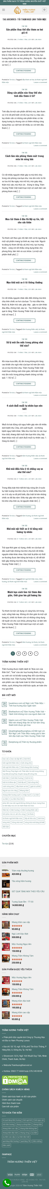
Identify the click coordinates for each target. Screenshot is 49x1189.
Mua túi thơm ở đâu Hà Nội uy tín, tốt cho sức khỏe (24, 220)
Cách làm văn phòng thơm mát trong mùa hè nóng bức (24, 157)
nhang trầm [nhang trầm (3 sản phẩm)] (37, 1124)
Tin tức (24, 26)
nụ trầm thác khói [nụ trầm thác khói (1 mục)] (17, 799)
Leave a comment (40, 82)
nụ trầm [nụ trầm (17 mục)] (36, 795)
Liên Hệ (25, 1182)
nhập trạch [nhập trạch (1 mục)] (27, 795)
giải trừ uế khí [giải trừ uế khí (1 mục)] (35, 786)
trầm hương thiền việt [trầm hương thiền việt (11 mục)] (30, 810)
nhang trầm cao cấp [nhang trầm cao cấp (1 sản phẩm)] (10, 1128)
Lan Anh (37, 39)
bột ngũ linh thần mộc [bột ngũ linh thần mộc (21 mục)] (11, 767)
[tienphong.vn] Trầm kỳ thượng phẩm (25, 742)
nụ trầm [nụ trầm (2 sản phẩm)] (34, 1133)
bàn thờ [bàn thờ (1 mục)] (27, 759)
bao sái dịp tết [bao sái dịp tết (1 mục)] (16, 759)
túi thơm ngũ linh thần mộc (32, 143)
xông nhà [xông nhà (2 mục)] (6, 822)
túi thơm (35, 642)
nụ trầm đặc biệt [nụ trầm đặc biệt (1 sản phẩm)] (23, 1137)
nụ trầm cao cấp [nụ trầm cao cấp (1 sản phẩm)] (9, 1137)
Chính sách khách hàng (14, 1180)
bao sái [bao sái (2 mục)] (5, 759)
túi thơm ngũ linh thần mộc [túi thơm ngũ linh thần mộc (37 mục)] (12, 818)
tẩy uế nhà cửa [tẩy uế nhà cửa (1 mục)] (30, 818)
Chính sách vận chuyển (12, 1100)
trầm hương (26, 516)
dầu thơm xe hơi (28, 80)
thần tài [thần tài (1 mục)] (5, 810)
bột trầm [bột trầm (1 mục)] (6, 778)
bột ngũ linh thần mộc (30, 579)
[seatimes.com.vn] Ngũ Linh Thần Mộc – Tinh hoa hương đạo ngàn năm (27, 704)
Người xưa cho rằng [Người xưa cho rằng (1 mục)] (10, 791)
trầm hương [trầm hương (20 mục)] (15, 810)
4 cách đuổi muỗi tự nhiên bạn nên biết (24, 407)
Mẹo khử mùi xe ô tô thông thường (24, 282)
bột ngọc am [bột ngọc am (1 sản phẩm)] (39, 1120)
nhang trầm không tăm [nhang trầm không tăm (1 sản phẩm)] (28, 1128)
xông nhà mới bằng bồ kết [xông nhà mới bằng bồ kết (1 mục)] (34, 822)
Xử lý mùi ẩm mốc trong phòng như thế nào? (24, 343)
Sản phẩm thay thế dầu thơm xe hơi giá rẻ (24, 31)
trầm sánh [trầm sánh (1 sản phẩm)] (6, 1145)
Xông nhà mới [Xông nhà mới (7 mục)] (17, 822)
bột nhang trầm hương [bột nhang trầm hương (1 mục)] (29, 767)
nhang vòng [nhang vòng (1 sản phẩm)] (24, 1133)
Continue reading (24, 71)
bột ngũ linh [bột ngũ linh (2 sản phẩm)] (27, 1120)
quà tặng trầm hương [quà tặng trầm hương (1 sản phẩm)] (10, 1141)
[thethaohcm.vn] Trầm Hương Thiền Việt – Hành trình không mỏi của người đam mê (27, 712)
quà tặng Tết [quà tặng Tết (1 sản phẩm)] (25, 1141)
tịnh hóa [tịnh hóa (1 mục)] (41, 818)
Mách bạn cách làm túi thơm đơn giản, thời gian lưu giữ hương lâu (24, 593)
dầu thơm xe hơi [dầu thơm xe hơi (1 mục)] (22, 786)
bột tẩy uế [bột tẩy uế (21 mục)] (22, 782)
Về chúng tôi (32, 1180)
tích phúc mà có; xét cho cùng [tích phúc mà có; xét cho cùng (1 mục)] (14, 814)
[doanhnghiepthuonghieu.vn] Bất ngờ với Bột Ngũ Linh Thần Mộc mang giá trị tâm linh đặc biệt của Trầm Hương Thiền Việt (27, 733)
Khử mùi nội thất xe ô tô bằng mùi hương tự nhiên (24, 530)
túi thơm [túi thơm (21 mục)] (31, 814)
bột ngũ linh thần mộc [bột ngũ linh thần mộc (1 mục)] (11, 763)
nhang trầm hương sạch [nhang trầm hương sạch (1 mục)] (12, 795)
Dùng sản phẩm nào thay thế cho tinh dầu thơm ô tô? (24, 94)
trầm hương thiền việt (30, 329)
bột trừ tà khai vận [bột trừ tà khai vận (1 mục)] (9, 782)
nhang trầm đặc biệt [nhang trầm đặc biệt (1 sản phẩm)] (10, 1133)
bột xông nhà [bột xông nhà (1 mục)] (26, 763)
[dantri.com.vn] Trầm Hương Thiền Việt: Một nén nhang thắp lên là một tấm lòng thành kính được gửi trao (27, 722)
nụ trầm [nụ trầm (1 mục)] (5, 799)
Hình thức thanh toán (11, 1103)
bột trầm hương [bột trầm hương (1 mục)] (17, 778)
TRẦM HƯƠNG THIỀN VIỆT (22, 1161)
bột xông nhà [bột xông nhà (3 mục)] (33, 782)
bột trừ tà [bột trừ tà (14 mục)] (28, 778)
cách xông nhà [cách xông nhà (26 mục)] (8, 786)
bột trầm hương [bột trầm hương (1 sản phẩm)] (8, 1124)
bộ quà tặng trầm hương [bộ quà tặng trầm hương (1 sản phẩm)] (12, 1120)
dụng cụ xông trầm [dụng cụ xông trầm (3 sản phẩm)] (24, 1124)
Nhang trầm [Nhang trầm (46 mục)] (24, 791)
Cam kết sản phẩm (10, 1106)
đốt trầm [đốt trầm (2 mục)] (6, 827)
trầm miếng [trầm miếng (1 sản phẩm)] (37, 1141)
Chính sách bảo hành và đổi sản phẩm (19, 1096)
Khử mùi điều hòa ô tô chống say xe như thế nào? (24, 470)
